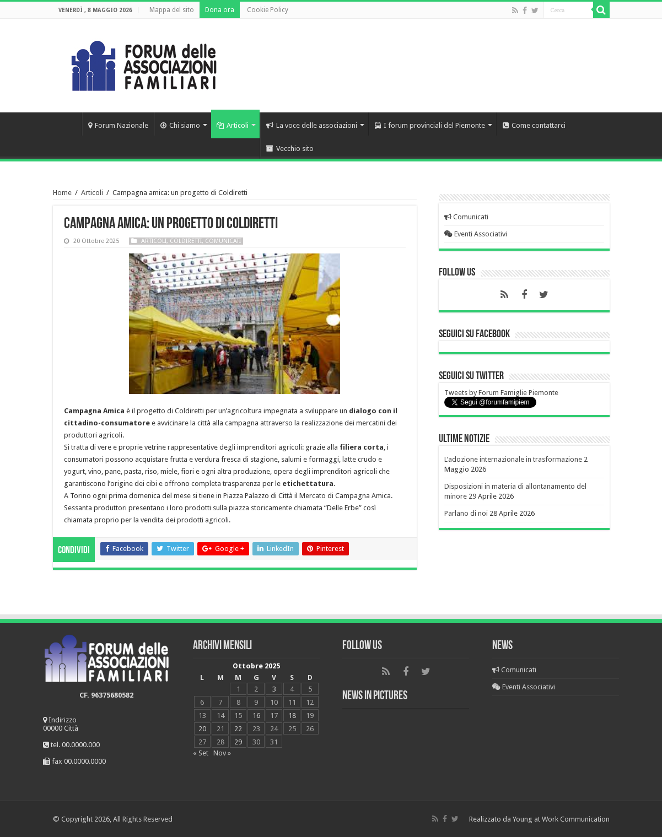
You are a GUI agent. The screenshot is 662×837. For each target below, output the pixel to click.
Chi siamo (180, 125)
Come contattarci (534, 125)
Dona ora (219, 10)
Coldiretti (186, 241)
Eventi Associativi (475, 234)
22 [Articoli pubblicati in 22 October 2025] (238, 729)
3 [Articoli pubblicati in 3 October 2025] (274, 689)
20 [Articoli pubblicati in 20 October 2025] (202, 729)
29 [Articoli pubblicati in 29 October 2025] (238, 742)
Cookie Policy (267, 10)
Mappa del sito (171, 10)
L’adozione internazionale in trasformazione (513, 459)
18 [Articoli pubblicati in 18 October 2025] (292, 715)
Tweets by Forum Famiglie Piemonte (501, 392)
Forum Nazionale (118, 125)
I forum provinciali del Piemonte (430, 125)
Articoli (233, 125)
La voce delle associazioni (311, 125)
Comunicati (223, 241)
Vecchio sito (290, 148)
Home (67, 124)
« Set (200, 753)
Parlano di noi (466, 513)
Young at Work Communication (561, 819)
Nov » (222, 753)
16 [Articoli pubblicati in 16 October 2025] (256, 715)
